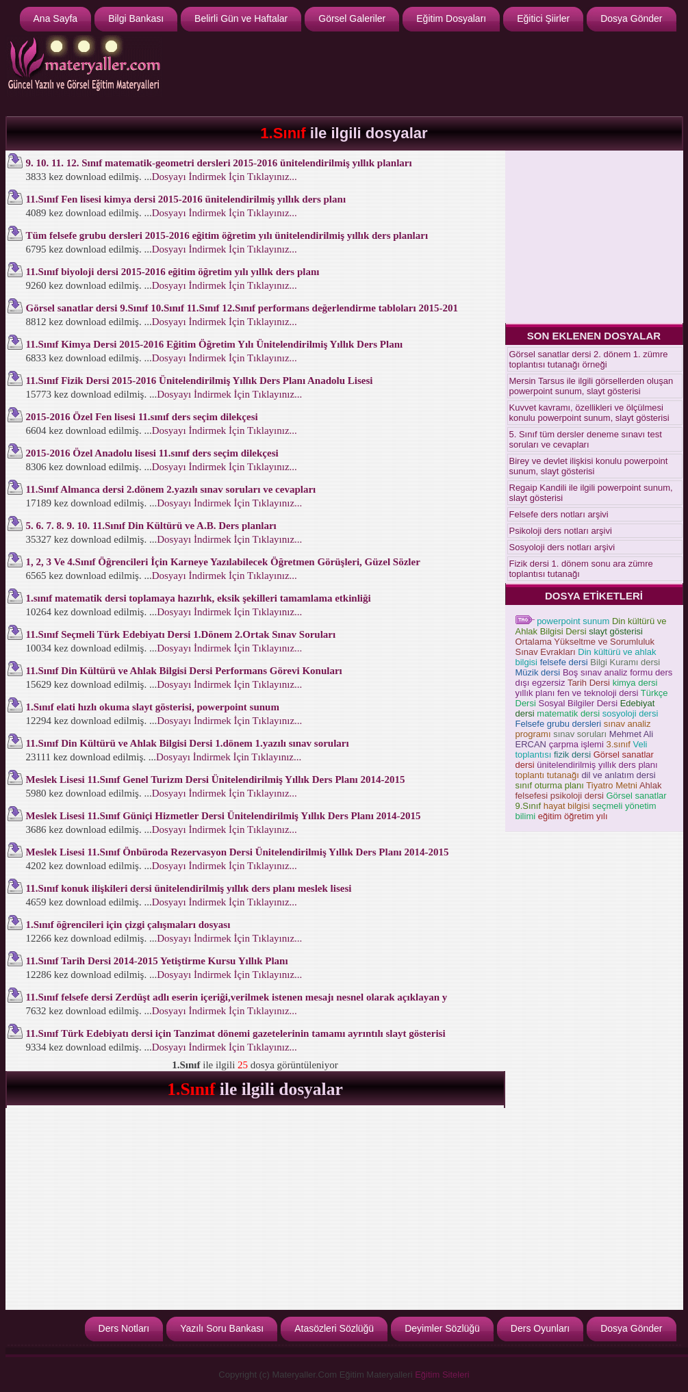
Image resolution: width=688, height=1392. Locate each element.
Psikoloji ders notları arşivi (560, 531)
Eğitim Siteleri (442, 1374)
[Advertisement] (430, 72)
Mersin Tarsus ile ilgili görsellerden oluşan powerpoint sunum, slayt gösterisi (591, 386)
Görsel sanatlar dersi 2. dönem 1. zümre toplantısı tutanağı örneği (588, 359)
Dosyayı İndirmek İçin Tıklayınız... (224, 176)
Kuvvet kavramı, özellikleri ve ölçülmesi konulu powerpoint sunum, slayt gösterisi (589, 412)
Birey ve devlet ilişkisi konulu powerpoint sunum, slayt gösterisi (588, 466)
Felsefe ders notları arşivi (559, 514)
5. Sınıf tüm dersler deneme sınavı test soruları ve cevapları (585, 439)
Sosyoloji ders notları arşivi (562, 547)
